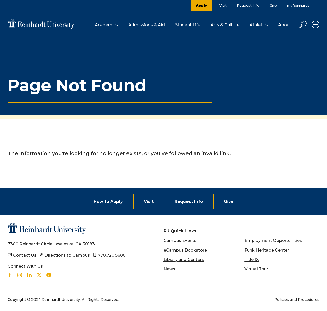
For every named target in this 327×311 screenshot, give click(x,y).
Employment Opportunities (273, 240)
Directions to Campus (67, 255)
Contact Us (25, 255)
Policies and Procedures (296, 299)
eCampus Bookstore (185, 250)
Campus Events (180, 240)
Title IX (251, 259)
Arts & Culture (225, 24)
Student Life (187, 24)
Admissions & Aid (146, 24)
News (169, 269)
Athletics (259, 24)
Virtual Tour (256, 269)
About (284, 24)
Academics (106, 24)
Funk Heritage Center (266, 250)
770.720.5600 (112, 255)
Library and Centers (184, 259)
